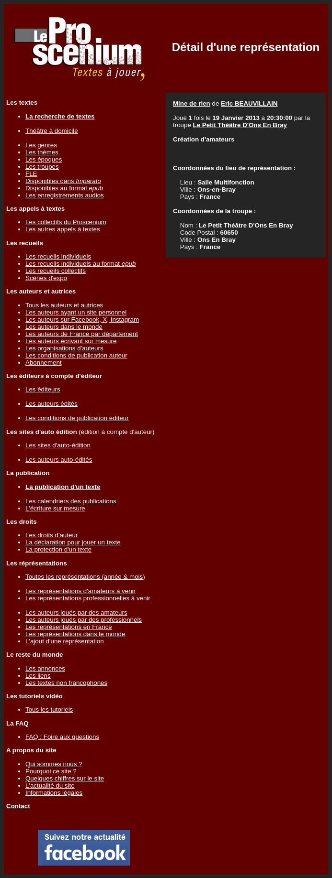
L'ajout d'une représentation (64, 641)
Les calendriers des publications (70, 501)
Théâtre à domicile (51, 130)
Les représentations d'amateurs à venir (80, 591)
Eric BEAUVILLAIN (249, 103)
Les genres (41, 145)
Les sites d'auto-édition (58, 445)
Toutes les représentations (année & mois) (85, 576)
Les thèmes (41, 152)
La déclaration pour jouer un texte (73, 542)
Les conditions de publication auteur (76, 355)
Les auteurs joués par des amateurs (76, 612)
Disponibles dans (63, 180)
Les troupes (42, 166)
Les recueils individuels (58, 256)
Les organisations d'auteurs (64, 348)
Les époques (43, 159)
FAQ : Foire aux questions (62, 736)
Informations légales (53, 792)
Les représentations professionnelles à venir (87, 598)
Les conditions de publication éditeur (77, 418)
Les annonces (45, 668)
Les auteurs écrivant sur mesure (70, 341)
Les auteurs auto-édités (58, 459)
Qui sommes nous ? (53, 764)
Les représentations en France (68, 626)
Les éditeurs (42, 389)
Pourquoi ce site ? (51, 771)
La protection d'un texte (58, 549)
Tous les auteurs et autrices (64, 305)
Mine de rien (191, 103)
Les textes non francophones (66, 682)
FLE (31, 173)
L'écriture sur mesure (55, 508)
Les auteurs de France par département (81, 333)
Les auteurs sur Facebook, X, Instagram (82, 319)
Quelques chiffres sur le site (64, 778)
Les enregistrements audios (64, 195)
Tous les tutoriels (49, 709)
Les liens (38, 675)
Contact (18, 806)
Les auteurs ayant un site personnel (75, 312)
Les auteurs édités (51, 403)
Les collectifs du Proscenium (65, 222)
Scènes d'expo (46, 278)
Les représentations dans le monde (75, 634)
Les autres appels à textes (62, 229)
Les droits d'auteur (51, 535)
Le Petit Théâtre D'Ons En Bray (240, 125)
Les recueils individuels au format (80, 263)
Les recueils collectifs (55, 270)
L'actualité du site (50, 785)
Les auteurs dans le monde (64, 326)
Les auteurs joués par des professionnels (83, 619)
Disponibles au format (64, 188)
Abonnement (43, 362)
